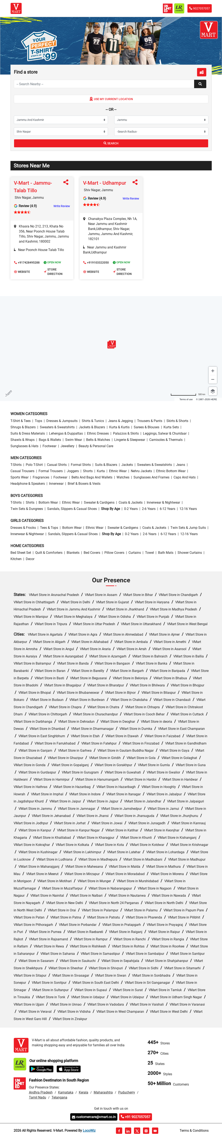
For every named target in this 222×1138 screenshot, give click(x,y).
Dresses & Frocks (23, 528)
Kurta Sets (171, 427)
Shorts (88, 471)
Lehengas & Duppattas (66, 433)
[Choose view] (213, 391)
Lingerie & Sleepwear (129, 440)
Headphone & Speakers (27, 484)
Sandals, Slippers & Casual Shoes (72, 509)
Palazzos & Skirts (126, 433)
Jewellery (67, 446)
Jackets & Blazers (92, 427)
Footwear (49, 446)
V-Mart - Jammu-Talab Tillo (33, 186)
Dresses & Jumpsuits (62, 421)
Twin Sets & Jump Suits (188, 528)
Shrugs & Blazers (23, 427)
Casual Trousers (22, 471)
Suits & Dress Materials (27, 433)
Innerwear (56, 484)
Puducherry (126, 1092)
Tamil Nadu (37, 1097)
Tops (38, 421)
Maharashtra (103, 1092)
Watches (123, 477)
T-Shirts (16, 465)
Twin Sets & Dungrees (26, 509)
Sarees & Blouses (146, 427)
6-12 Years (167, 509)
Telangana (59, 1097)
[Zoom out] (213, 379)
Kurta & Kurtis (119, 427)
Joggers (73, 471)
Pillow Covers (114, 553)
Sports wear (19, 477)
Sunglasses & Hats (24, 446)
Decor (30, 559)
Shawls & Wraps (22, 440)
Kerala (83, 1092)
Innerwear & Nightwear (163, 502)
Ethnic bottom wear (171, 471)
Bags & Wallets (50, 440)
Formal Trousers (51, 471)
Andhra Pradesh (41, 1092)
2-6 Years (149, 509)
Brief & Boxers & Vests (84, 484)
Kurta (101, 471)
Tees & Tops (49, 528)
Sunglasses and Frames (151, 477)
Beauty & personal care (96, 446)
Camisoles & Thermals (166, 440)
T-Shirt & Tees (20, 421)
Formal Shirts (81, 465)
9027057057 (199, 8)
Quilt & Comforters (48, 553)
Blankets (73, 553)
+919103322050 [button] (96, 263)
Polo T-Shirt (34, 465)
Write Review (61, 206)
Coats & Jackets (131, 502)
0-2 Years (131, 509)
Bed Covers (92, 553)
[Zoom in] (213, 371)
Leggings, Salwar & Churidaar (165, 433)
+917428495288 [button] (27, 263)
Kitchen (16, 559)
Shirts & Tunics (93, 421)
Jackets (127, 465)
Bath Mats (165, 553)
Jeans (180, 465)
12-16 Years (188, 509)
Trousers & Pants (149, 421)
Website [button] (22, 272)
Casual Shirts (57, 465)
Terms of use (186, 399)
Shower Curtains (190, 553)
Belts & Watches (98, 440)
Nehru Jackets (141, 471)
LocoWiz (89, 1131)
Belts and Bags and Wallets (91, 477)
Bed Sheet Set (20, 553)
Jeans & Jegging (120, 421)
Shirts (30, 502)
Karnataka (65, 1092)
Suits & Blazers (106, 465)
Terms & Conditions (194, 1131)
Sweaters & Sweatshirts (57, 427)
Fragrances (41, 477)
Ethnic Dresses (98, 433)
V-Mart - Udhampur (104, 183)
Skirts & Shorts (177, 421)
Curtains (135, 553)
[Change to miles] (188, 394)
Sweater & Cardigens (99, 502)
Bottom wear (48, 502)
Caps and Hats (185, 477)
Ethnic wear (118, 471)
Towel (149, 553)
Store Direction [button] (53, 272)
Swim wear (73, 440)
